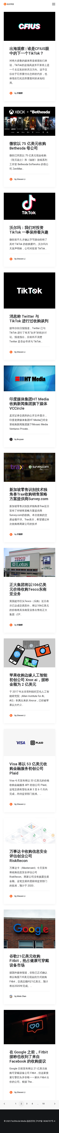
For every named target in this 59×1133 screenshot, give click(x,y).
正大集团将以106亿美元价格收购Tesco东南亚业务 (27, 589)
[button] (53, 4)
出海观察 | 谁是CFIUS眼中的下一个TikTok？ (29, 51)
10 (43, 1104)
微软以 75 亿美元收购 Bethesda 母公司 (27, 145)
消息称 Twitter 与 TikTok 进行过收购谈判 (28, 318)
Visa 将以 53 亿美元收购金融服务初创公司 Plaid (28, 768)
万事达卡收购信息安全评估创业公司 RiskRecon (28, 856)
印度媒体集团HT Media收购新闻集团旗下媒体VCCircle (29, 404)
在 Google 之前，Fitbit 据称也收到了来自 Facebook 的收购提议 (28, 1057)
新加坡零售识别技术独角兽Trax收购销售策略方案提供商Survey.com (28, 494)
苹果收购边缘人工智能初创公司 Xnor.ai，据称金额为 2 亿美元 (29, 680)
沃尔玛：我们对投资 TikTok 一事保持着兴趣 (28, 229)
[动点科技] (9, 4)
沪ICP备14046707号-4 (45, 1121)
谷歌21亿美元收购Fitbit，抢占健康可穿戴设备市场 (29, 961)
